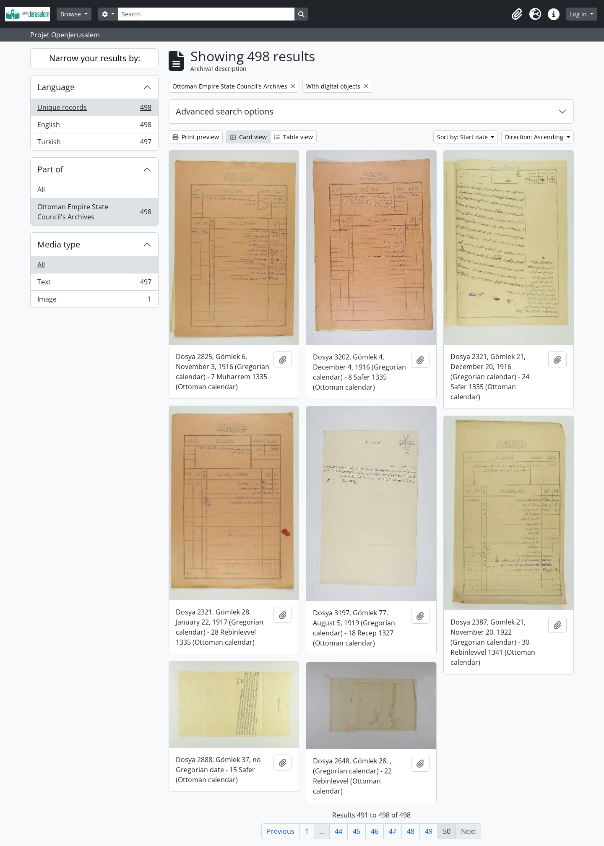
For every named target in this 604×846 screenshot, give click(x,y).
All (41, 189)
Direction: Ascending (535, 137)
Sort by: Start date (463, 137)
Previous (280, 831)
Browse (71, 14)
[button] (517, 14)
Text (94, 284)
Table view (293, 137)
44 (338, 831)
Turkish (94, 143)
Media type (58, 244)
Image (94, 300)
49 (428, 831)
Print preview (195, 137)
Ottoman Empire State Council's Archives (94, 211)
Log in (579, 14)
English (94, 126)
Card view (248, 137)
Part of (50, 169)
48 (410, 831)
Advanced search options (224, 111)
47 (392, 831)
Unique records (94, 109)
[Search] (206, 14)
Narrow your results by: (94, 58)
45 (356, 831)
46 (374, 831)
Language (56, 87)
